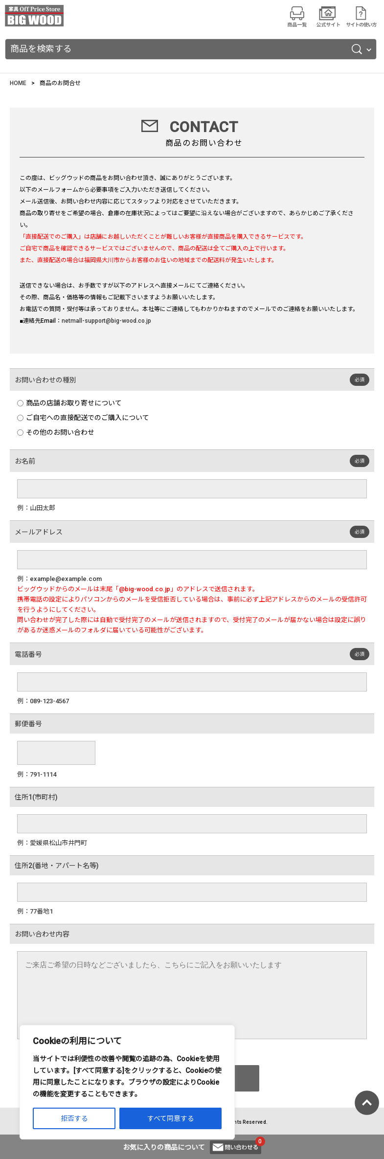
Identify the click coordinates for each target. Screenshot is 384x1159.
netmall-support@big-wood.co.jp (106, 320)
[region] (127, 1082)
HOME (18, 83)
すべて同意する (170, 1118)
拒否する (74, 1118)
